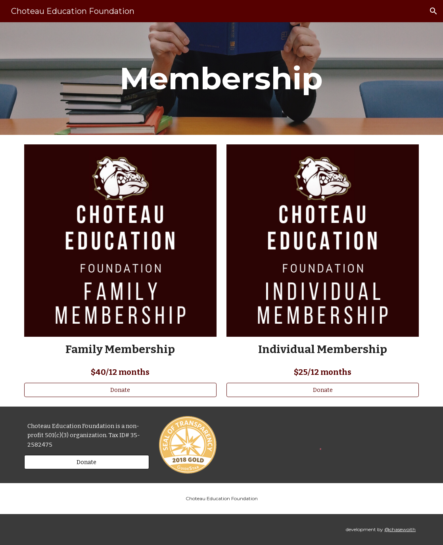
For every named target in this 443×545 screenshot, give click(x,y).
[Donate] (120, 389)
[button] (433, 11)
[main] (221, 78)
